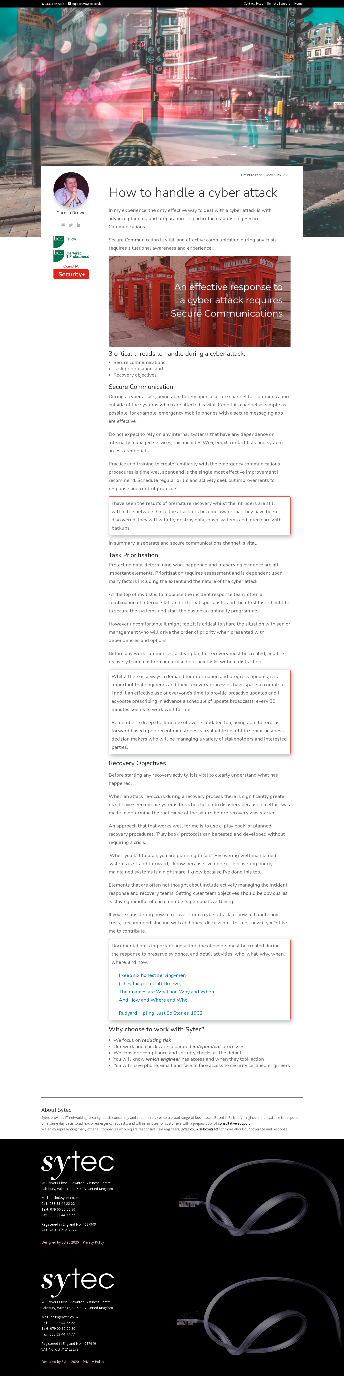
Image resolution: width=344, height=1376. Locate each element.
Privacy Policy (93, 1242)
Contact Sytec (253, 4)
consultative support (234, 1123)
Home (298, 4)
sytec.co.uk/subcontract (199, 1129)
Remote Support (278, 4)
